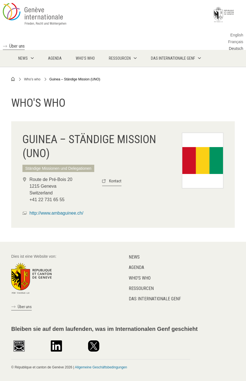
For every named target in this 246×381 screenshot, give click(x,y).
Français (235, 42)
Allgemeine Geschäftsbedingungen (101, 367)
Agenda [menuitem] (55, 58)
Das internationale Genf (155, 298)
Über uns (17, 46)
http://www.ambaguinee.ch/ (56, 213)
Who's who (32, 79)
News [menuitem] (23, 58)
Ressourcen (141, 288)
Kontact (115, 181)
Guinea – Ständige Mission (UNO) (74, 79)
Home (13, 79)
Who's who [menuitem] (85, 58)
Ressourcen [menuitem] (120, 58)
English (236, 35)
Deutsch (236, 48)
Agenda (136, 267)
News (134, 257)
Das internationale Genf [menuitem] (173, 58)
